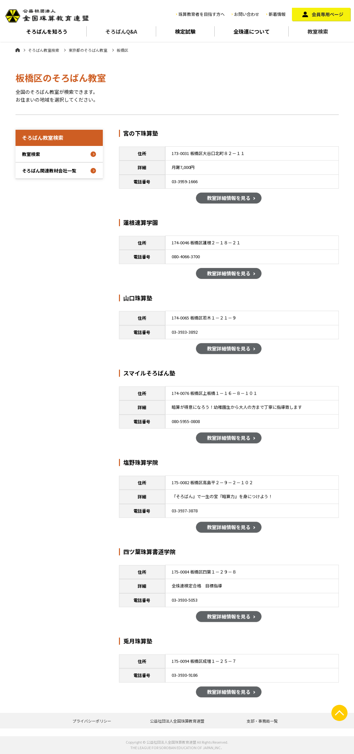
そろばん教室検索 (43, 50)
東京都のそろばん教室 (88, 50)
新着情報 (277, 14)
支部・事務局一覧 (262, 721)
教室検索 (317, 31)
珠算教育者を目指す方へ (201, 14)
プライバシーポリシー (91, 721)
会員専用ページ (327, 14)
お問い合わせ (246, 14)
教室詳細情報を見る (229, 199)
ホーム (18, 50)
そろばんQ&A (121, 31)
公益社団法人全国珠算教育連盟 (177, 721)
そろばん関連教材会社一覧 (49, 170)
